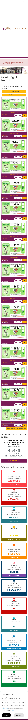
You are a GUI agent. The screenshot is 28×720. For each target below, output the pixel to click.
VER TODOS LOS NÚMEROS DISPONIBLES (16, 428)
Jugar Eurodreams (14, 575)
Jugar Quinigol (14, 521)
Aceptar (6, 715)
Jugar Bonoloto (14, 666)
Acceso (17, 28)
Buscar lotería (14, 91)
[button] (2, 72)
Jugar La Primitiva (14, 685)
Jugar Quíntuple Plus (14, 539)
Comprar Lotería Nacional (14, 648)
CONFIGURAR (5, 708)
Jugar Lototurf (14, 557)
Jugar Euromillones (14, 594)
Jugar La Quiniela (14, 503)
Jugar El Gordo (14, 484)
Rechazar (19, 715)
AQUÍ (13, 710)
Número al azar (14, 95)
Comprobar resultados (14, 460)
